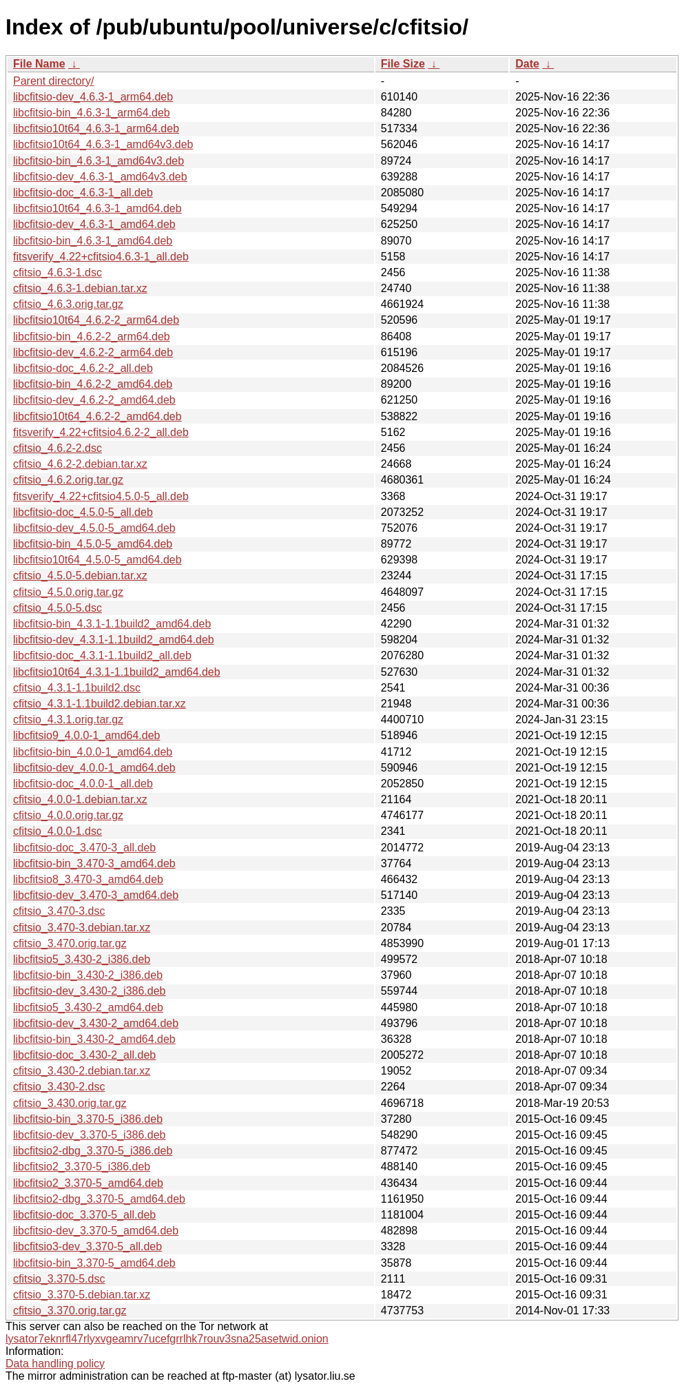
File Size (403, 64)
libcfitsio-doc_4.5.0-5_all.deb (83, 512)
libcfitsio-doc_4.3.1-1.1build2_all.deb (102, 655)
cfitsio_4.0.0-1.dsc (57, 831)
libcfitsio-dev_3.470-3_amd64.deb (95, 895)
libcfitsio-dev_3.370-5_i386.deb (89, 1135)
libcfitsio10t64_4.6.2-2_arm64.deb (96, 320)
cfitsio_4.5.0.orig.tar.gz (68, 592)
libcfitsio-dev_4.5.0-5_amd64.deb (94, 528)
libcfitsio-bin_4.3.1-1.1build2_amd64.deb (112, 624)
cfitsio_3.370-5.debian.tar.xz (81, 1295)
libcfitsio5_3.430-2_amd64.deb (88, 1007)
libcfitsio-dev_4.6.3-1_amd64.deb (94, 224)
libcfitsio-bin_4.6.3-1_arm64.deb (91, 112)
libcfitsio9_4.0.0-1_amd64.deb (86, 735)
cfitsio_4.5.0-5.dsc (57, 608)
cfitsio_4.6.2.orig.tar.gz (68, 480)
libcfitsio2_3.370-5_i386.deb (81, 1166)
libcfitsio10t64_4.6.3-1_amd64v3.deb (103, 144)
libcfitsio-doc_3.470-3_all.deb (84, 847)
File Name (39, 64)
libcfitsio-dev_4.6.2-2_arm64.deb (93, 352)
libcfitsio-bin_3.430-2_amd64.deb (94, 1039)
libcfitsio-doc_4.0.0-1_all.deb (83, 783)
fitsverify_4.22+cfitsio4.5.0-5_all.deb (101, 496)
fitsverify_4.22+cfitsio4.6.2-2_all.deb (101, 432)
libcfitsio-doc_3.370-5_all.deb (84, 1215)
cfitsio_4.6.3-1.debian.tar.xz (80, 288)
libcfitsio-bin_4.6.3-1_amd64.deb (92, 241)
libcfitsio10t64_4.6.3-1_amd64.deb (97, 208)
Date (527, 64)
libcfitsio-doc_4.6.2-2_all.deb (83, 368)
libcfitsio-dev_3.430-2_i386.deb (89, 991)
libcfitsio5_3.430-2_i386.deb (81, 959)
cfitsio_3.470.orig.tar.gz (70, 943)
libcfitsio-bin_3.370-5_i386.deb (88, 1119)
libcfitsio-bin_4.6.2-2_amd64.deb (92, 384)
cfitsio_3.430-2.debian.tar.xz (81, 1071)
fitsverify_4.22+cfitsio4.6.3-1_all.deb (101, 256)
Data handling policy (55, 1363)
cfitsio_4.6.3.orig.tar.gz (68, 304)
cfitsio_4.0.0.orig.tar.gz (68, 815)
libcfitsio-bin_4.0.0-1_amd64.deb (92, 752)
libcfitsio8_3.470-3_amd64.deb (88, 879)
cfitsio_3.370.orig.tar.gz (70, 1310)
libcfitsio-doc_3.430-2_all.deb (84, 1055)
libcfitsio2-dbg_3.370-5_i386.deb (92, 1151)
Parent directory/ (53, 81)
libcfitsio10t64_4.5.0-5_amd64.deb (97, 560)
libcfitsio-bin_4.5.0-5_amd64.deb (92, 544)
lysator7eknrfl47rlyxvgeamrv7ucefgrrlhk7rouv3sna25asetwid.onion (167, 1339)
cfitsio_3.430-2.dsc (59, 1086)
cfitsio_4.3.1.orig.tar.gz (68, 719)
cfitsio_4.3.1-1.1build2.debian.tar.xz (99, 703)
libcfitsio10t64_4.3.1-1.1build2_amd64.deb (116, 672)
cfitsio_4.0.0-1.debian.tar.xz (80, 799)
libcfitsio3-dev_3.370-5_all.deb (87, 1246)
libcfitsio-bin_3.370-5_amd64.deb (94, 1263)
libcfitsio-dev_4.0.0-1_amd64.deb (94, 768)
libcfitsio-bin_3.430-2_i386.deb (88, 975)
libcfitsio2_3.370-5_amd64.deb (88, 1183)
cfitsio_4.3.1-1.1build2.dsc (77, 688)
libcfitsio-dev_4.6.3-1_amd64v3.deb (100, 177)
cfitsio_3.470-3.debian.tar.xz (81, 927)
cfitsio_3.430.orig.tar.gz (70, 1103)
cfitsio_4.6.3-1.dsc (57, 272)
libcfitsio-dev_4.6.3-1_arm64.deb (93, 97)
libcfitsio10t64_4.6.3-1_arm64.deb (96, 128)
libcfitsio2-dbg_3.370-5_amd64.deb (99, 1199)
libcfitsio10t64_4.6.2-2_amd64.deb (97, 416)
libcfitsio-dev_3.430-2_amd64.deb (95, 1023)
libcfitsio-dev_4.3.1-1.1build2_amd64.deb (113, 639)
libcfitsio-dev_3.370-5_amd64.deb (95, 1230)
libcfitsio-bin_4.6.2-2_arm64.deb (91, 336)
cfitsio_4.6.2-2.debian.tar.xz (80, 464)
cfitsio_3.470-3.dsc (59, 911)
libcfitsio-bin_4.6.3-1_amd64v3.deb (98, 161)
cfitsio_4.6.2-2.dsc (57, 448)
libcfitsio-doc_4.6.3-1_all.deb (83, 192)
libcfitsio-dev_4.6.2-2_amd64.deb (94, 400)
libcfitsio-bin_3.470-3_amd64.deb (94, 863)
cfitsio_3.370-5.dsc (59, 1279)
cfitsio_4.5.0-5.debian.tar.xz (80, 575)
